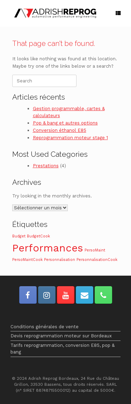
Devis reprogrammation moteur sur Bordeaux (61, 335)
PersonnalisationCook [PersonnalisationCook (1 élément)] (97, 259)
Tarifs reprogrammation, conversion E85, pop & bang (62, 349)
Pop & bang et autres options (65, 123)
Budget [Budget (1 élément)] (19, 236)
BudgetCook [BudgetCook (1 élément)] (38, 236)
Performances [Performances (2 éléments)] (47, 248)
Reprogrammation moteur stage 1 (70, 137)
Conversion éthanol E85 (59, 130)
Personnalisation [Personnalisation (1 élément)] (59, 259)
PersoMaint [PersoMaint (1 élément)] (95, 250)
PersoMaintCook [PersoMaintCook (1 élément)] (27, 259)
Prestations (46, 165)
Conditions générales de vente (44, 326)
